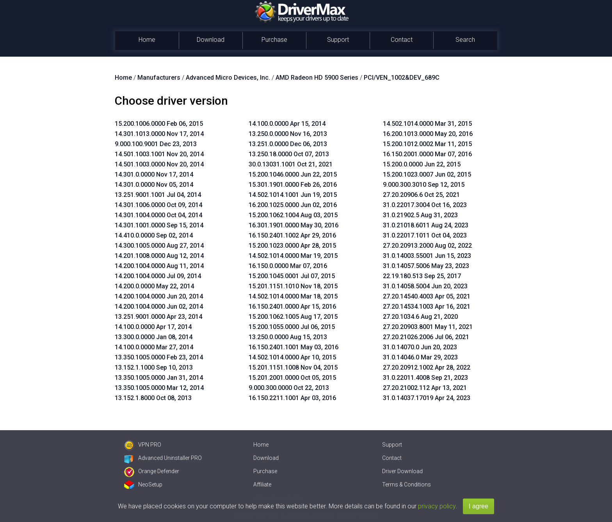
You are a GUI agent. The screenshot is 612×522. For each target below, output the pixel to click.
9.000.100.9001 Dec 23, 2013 (156, 144)
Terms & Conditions (406, 484)
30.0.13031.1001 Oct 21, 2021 (291, 164)
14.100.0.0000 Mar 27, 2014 (154, 347)
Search (465, 39)
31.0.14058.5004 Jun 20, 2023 (425, 286)
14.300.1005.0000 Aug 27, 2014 (159, 245)
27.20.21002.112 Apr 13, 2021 (425, 388)
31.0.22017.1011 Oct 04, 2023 (425, 235)
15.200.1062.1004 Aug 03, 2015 (293, 215)
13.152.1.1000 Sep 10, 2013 (154, 367)
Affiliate (262, 484)
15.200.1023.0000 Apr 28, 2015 (292, 245)
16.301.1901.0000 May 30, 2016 (293, 225)
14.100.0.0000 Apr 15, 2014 (287, 123)
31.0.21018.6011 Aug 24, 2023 (425, 225)
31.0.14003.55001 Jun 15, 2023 (427, 255)
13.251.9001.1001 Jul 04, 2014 (158, 194)
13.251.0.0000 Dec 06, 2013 (288, 144)
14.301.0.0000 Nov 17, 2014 (154, 174)
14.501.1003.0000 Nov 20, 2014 (159, 164)
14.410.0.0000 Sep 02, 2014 (154, 235)
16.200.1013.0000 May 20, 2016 (428, 134)
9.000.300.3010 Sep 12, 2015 (423, 184)
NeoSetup (143, 484)
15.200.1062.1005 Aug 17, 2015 (293, 316)
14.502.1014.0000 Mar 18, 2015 (293, 296)
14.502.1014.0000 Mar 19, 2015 (293, 255)
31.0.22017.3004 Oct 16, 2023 (425, 205)
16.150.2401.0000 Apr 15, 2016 (292, 306)
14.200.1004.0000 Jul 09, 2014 (158, 276)
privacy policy (436, 506)
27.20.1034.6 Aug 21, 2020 (420, 316)
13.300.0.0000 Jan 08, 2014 (153, 337)
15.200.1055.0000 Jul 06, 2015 (292, 327)
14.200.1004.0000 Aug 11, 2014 (159, 266)
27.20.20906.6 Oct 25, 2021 (421, 194)
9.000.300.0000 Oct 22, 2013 (289, 388)
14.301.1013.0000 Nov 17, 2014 (159, 134)
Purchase (274, 39)
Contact (402, 39)
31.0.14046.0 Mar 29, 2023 (420, 357)
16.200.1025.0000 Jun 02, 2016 (293, 205)
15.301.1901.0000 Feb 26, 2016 (293, 184)
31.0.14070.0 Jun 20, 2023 (420, 347)
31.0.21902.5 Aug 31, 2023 (420, 215)
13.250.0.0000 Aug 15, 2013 (288, 337)
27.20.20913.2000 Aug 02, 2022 (427, 245)
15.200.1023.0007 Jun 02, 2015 (427, 174)
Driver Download (402, 471)
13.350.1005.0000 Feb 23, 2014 (159, 357)
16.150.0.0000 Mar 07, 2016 (288, 266)
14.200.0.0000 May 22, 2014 (154, 286)
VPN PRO (142, 444)
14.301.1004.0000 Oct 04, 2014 (158, 215)
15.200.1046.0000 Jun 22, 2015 (293, 174)
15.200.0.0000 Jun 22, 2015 (422, 164)
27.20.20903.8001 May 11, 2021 (428, 327)
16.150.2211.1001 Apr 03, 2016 (292, 398)
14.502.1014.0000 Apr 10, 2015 (292, 357)
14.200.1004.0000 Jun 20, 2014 (159, 296)
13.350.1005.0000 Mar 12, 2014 (159, 388)
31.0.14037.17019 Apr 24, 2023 (426, 398)
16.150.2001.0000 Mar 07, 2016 (427, 154)
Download (210, 39)
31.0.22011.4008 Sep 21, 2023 (425, 377)
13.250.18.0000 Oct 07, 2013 (289, 154)
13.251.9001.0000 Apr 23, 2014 (158, 316)
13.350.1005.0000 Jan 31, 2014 (159, 377)
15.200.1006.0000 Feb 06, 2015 (159, 123)
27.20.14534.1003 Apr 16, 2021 (426, 306)
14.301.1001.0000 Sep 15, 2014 (159, 225)
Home (147, 39)
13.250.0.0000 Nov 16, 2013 (288, 134)
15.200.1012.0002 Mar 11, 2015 (427, 144)
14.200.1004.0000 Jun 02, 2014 (159, 306)
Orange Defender (151, 471)
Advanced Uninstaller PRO (163, 458)
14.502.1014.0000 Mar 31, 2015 (427, 123)
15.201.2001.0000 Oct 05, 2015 (292, 377)
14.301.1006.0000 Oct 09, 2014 (158, 205)
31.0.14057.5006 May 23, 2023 (426, 266)
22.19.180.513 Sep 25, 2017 (422, 276)
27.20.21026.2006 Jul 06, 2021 (426, 337)
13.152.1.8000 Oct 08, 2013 (153, 398)
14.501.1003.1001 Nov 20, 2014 (159, 154)
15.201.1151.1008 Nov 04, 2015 (293, 367)
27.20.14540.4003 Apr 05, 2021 (426, 296)
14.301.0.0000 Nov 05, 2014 (154, 184)
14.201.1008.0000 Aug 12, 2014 (159, 255)
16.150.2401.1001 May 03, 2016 (293, 347)
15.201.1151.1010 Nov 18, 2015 (293, 286)
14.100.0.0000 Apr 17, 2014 (153, 327)
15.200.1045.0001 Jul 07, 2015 (292, 276)
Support (338, 39)
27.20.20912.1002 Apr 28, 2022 (426, 367)
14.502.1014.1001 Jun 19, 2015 (293, 194)
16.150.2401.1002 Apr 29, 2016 (292, 235)
